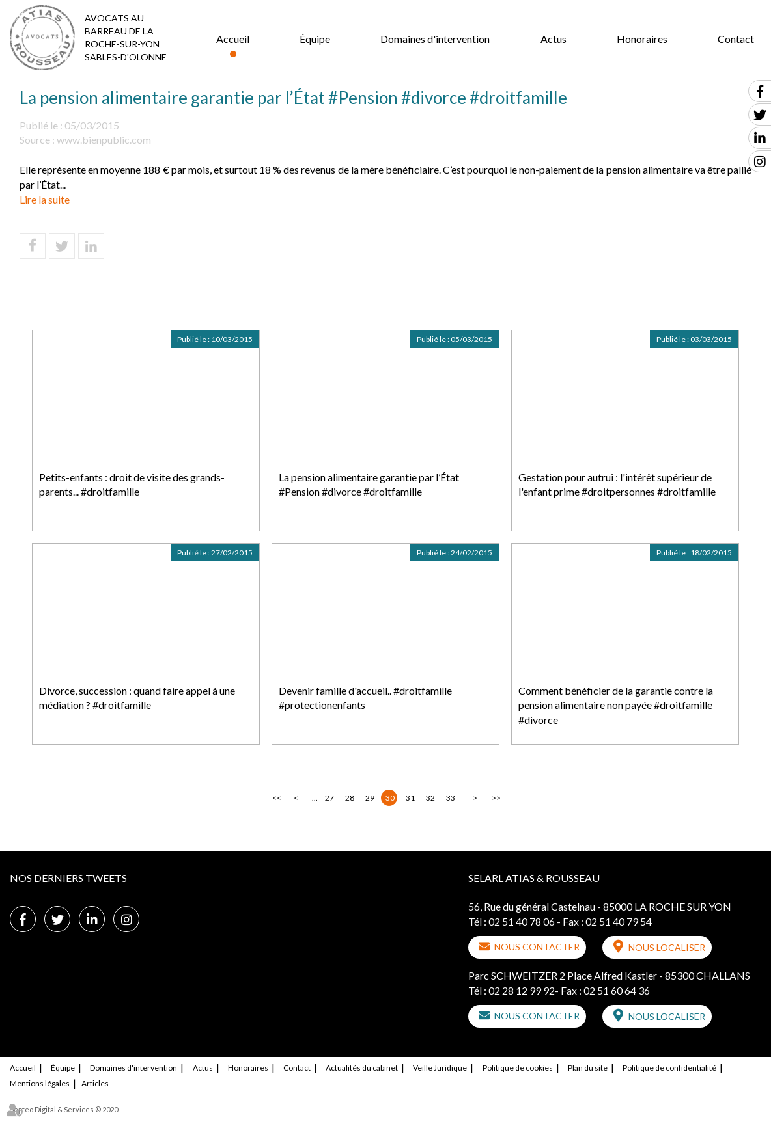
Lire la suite (45, 199)
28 (349, 798)
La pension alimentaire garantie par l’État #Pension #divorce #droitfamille (369, 484)
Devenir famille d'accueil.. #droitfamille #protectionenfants (365, 698)
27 (329, 798)
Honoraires (642, 39)
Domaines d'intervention (435, 39)
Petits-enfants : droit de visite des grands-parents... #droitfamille (132, 484)
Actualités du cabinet (362, 1068)
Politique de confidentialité (669, 1068)
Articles (95, 1083)
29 (369, 798)
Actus (553, 39)
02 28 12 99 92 (521, 990)
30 (390, 798)
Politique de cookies (518, 1068)
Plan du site (588, 1068)
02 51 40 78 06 (521, 921)
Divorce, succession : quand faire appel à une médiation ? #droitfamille (137, 698)
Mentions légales (40, 1083)
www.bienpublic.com (104, 139)
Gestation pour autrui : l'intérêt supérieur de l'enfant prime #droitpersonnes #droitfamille (617, 484)
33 (450, 798)
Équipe (315, 39)
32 (430, 798)
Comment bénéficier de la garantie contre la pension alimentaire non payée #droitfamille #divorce (615, 705)
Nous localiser (666, 947)
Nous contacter (537, 946)
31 (410, 798)
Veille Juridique (440, 1068)
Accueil (232, 39)
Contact (736, 39)
